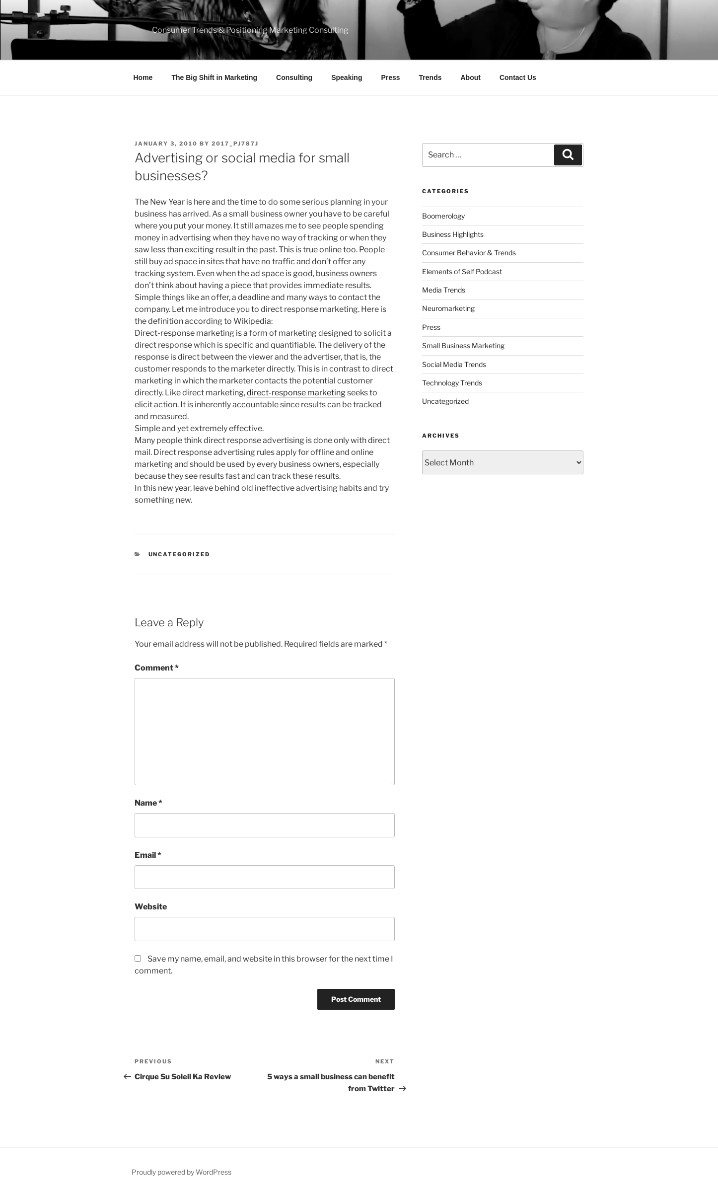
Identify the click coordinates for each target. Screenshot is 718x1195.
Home (143, 77)
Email (148, 855)
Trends (430, 77)
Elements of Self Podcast (462, 271)
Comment (157, 667)
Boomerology (443, 216)
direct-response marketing (296, 392)
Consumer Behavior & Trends (469, 252)
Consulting (294, 77)
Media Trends (443, 290)
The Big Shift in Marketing (214, 77)
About (471, 77)
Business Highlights (453, 234)
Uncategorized (179, 554)
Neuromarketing (448, 308)
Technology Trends (452, 382)
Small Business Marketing (463, 345)
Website (151, 906)
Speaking (346, 77)
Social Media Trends (454, 364)
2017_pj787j (235, 143)
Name (148, 803)
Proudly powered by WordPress (181, 1172)
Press (390, 77)
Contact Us (518, 77)
